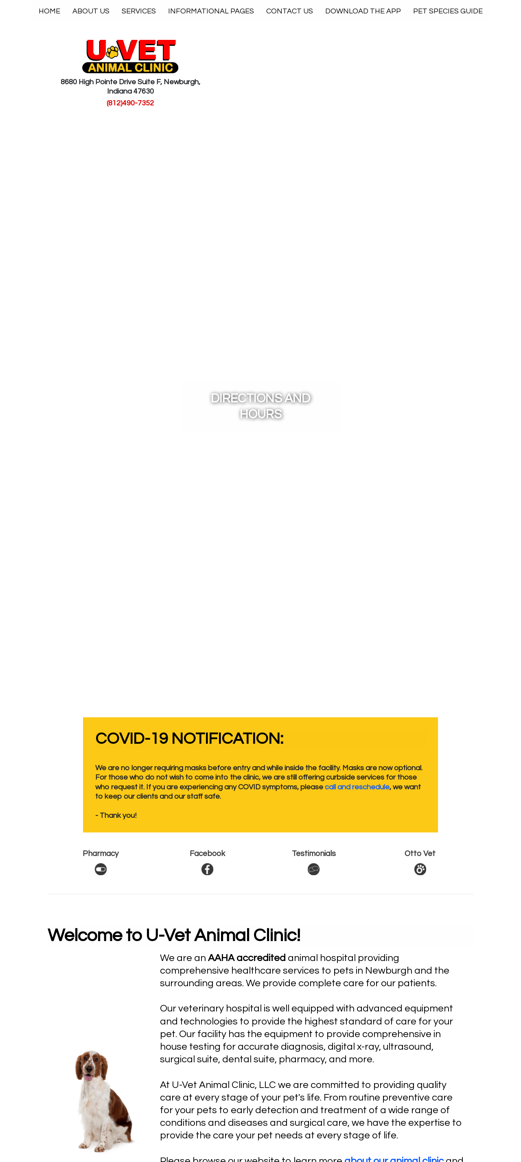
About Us (90, 11)
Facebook (207, 854)
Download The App (363, 11)
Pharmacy (100, 854)
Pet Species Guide (448, 11)
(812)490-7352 (130, 103)
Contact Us (289, 11)
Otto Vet (420, 854)
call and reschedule (357, 787)
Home (52, 10)
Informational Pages (211, 11)
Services (139, 11)
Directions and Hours (260, 406)
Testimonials (314, 854)
